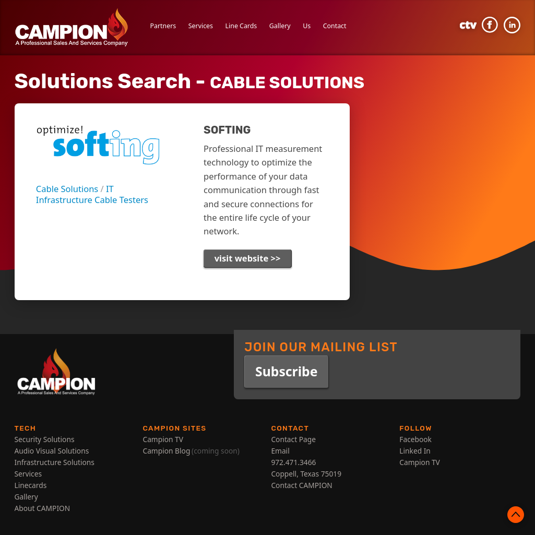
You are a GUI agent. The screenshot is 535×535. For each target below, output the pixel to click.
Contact (335, 25)
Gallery (280, 25)
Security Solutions (45, 439)
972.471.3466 (293, 462)
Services (200, 25)
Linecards (31, 485)
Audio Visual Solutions (52, 451)
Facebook (415, 439)
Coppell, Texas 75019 (306, 474)
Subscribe (286, 371)
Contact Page (293, 439)
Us (307, 25)
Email (280, 451)
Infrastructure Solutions (54, 462)
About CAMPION (42, 508)
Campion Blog (166, 451)
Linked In (415, 451)
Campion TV (162, 439)
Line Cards (241, 25)
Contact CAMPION (301, 485)
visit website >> (248, 258)
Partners (163, 25)
